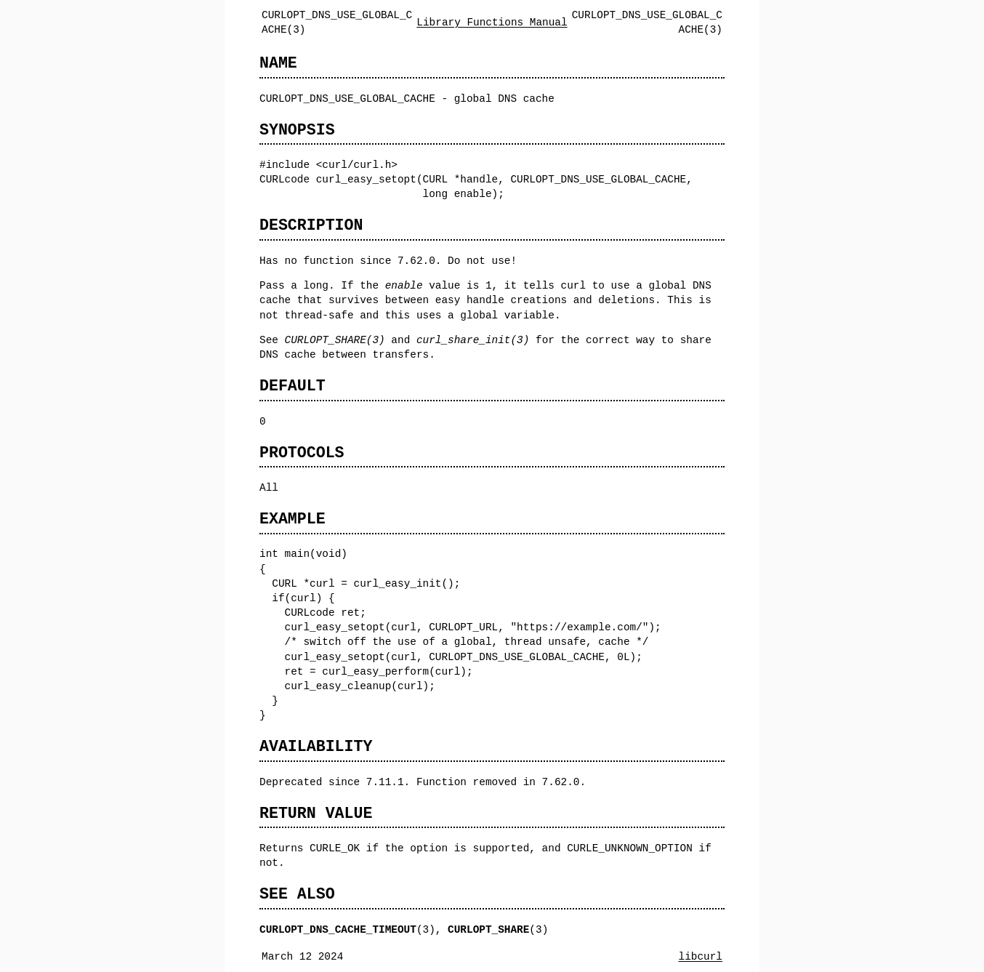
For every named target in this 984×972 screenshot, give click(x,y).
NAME (278, 62)
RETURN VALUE (315, 813)
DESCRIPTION (311, 225)
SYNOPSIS (297, 129)
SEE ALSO (297, 893)
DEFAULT (292, 385)
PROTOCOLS (301, 452)
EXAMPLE (292, 518)
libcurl (700, 956)
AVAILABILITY (315, 746)
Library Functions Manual (491, 22)
